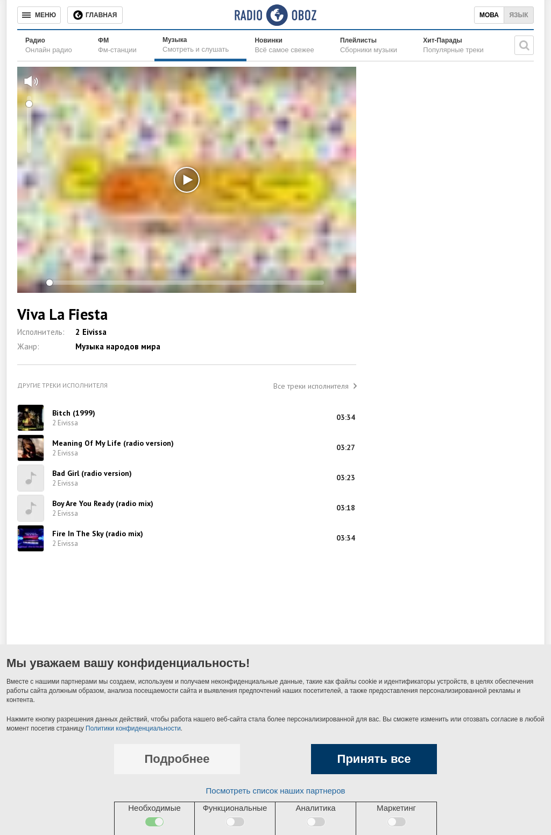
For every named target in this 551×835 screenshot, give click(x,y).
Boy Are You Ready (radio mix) (102, 503)
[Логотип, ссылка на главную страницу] (275, 15)
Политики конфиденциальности (133, 728)
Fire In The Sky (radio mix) (97, 533)
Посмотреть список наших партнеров (275, 790)
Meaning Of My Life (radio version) (113, 443)
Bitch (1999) (73, 413)
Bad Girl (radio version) (92, 473)
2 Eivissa (91, 332)
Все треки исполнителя (311, 386)
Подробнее (176, 759)
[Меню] (39, 15)
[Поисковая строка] (524, 45)
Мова (489, 15)
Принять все (374, 759)
